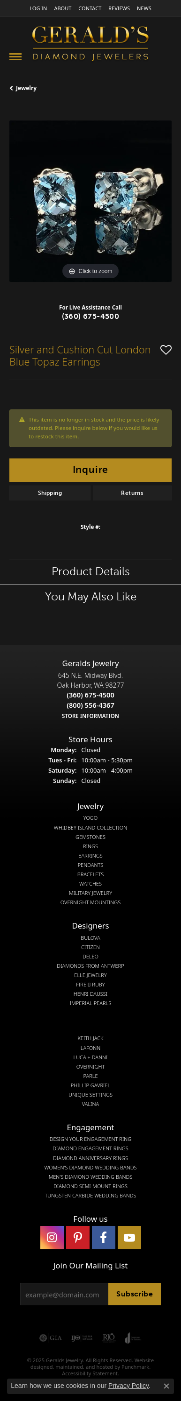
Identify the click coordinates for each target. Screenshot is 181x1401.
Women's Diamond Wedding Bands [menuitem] (91, 1167)
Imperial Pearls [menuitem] (90, 1003)
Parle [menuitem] (90, 1075)
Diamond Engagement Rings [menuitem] (90, 1148)
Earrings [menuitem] (90, 855)
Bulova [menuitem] (90, 937)
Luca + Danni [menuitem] (91, 1057)
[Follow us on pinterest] (78, 1237)
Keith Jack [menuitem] (90, 1038)
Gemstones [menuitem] (90, 836)
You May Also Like (90, 596)
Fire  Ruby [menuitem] (90, 984)
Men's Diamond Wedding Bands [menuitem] (91, 1176)
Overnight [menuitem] (90, 1066)
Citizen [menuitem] (90, 947)
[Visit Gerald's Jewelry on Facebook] (103, 1237)
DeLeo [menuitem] (90, 956)
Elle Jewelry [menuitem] (90, 975)
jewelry (26, 88)
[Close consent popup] (166, 1386)
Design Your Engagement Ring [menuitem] (91, 1139)
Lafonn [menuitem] (90, 1047)
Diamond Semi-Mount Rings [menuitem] (90, 1186)
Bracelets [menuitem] (90, 874)
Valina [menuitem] (90, 1104)
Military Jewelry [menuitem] (90, 893)
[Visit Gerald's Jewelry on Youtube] (129, 1237)
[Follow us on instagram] (52, 1237)
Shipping (50, 493)
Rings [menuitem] (90, 846)
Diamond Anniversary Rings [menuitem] (90, 1158)
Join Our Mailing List (90, 1265)
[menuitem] (50, 1338)
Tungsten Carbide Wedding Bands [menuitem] (90, 1195)
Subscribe (134, 1293)
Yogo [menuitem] (90, 818)
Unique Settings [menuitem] (90, 1095)
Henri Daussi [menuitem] (91, 994)
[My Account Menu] (38, 8)
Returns (132, 493)
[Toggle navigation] (15, 57)
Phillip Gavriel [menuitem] (90, 1085)
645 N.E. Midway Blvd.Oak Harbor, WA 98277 (90, 695)
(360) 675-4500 (91, 316)
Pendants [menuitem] (91, 865)
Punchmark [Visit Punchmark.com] (135, 1366)
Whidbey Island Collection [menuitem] (90, 827)
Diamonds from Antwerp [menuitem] (90, 965)
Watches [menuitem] (90, 884)
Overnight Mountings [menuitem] (90, 902)
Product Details (91, 571)
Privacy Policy (128, 1385)
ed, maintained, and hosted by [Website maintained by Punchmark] (83, 1366)
